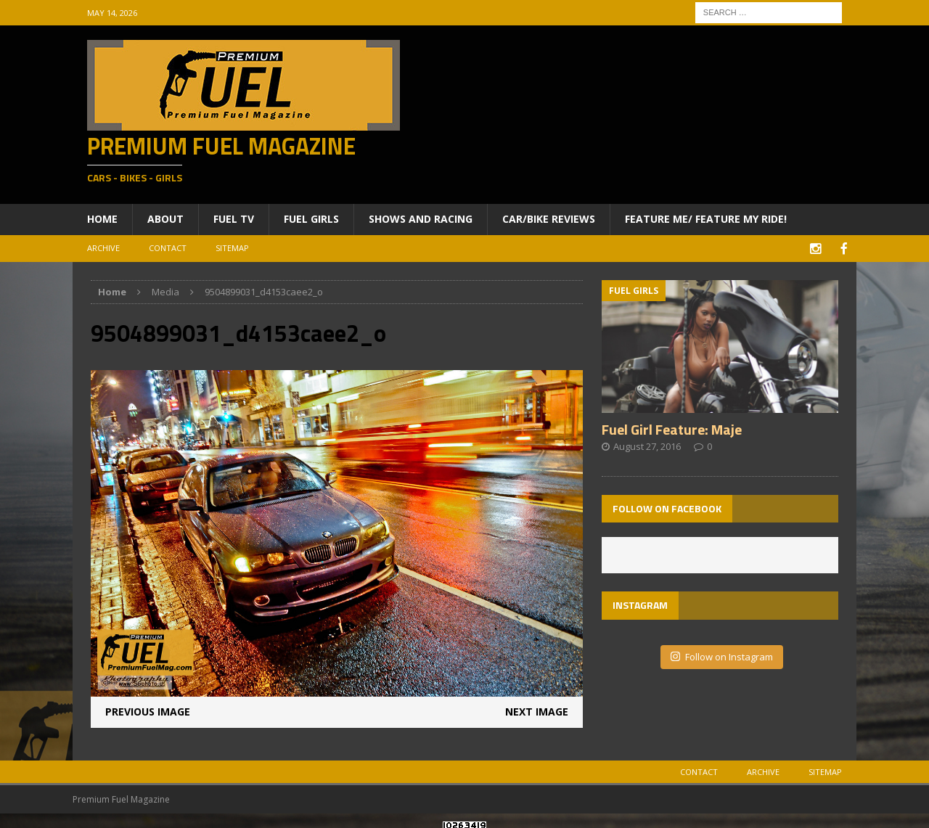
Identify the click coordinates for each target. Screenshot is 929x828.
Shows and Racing (420, 219)
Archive (103, 247)
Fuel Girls (311, 219)
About (165, 219)
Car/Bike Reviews (548, 219)
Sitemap (232, 247)
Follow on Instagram (722, 655)
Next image (536, 710)
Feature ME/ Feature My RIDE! (706, 219)
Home (102, 219)
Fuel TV (233, 219)
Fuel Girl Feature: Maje (672, 428)
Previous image (147, 710)
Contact (168, 247)
